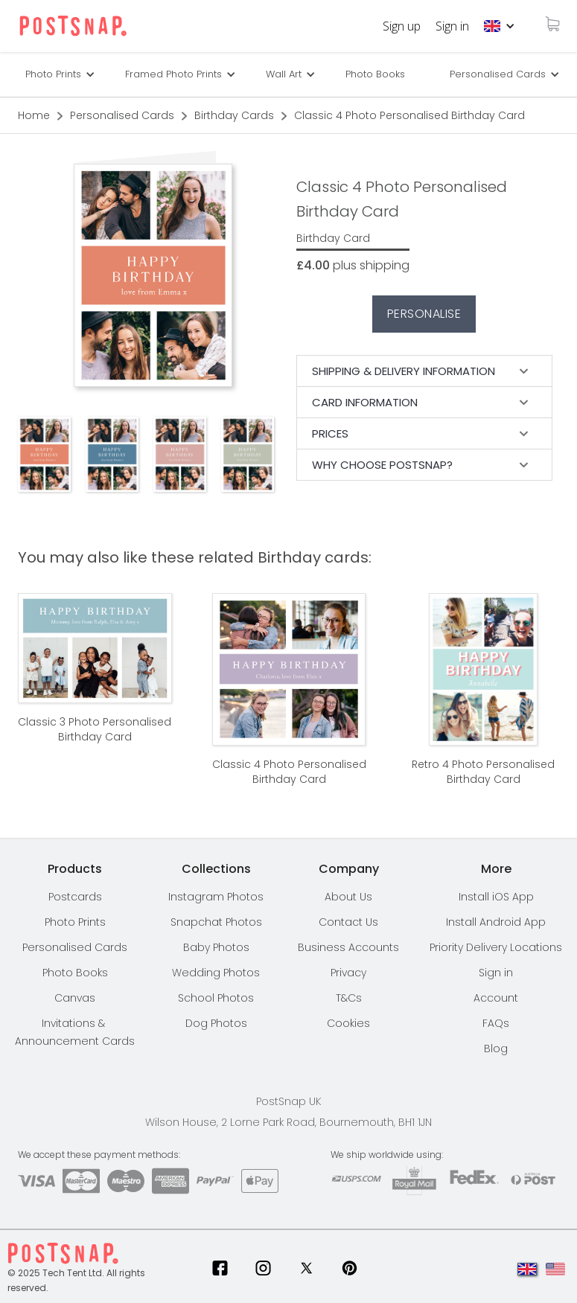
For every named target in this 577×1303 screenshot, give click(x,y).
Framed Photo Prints (173, 74)
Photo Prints (75, 922)
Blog (496, 1048)
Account (496, 997)
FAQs (495, 1023)
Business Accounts (348, 947)
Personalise (424, 313)
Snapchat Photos (216, 922)
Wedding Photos (216, 972)
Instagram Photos (216, 896)
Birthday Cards (234, 115)
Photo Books (375, 74)
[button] (499, 26)
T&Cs (349, 997)
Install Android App (496, 922)
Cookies (348, 1023)
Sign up (402, 26)
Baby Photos (216, 947)
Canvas (74, 997)
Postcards (75, 896)
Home (34, 115)
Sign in (452, 26)
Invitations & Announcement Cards (75, 1032)
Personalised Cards (498, 74)
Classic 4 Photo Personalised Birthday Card (409, 115)
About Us (348, 896)
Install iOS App (496, 896)
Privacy (348, 972)
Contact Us (348, 922)
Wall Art (284, 74)
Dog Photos (216, 1023)
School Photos (216, 997)
